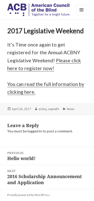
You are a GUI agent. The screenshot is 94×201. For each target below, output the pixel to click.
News (70, 109)
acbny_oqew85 (49, 109)
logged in (35, 131)
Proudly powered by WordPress (28, 195)
